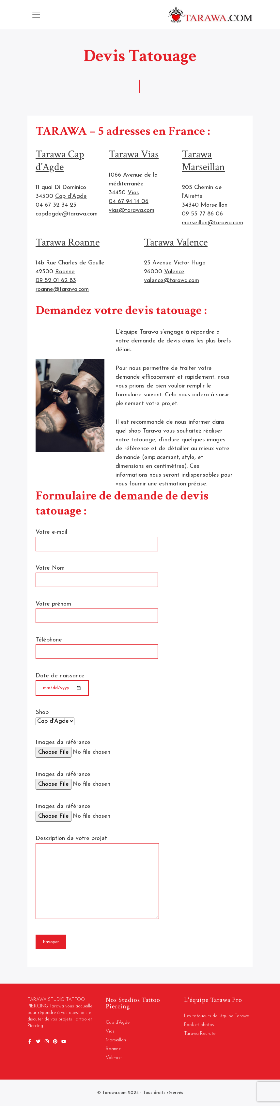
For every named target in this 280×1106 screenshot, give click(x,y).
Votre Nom (97, 574)
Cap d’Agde (71, 196)
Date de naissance (62, 682)
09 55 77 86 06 (202, 214)
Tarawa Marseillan (203, 160)
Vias (133, 193)
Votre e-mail (97, 538)
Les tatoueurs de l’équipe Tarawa (216, 1016)
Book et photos (199, 1024)
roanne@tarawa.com (62, 289)
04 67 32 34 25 (56, 205)
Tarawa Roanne (68, 242)
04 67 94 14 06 (128, 201)
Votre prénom (97, 610)
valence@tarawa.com (171, 280)
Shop (55, 716)
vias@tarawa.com (131, 210)
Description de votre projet (97, 878)
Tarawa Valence (176, 242)
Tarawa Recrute (199, 1033)
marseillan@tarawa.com (212, 223)
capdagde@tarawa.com (67, 214)
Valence (174, 272)
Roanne (65, 272)
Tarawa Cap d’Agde (60, 160)
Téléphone (97, 646)
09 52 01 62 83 (56, 280)
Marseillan (214, 205)
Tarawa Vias (134, 154)
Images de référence (102, 747)
